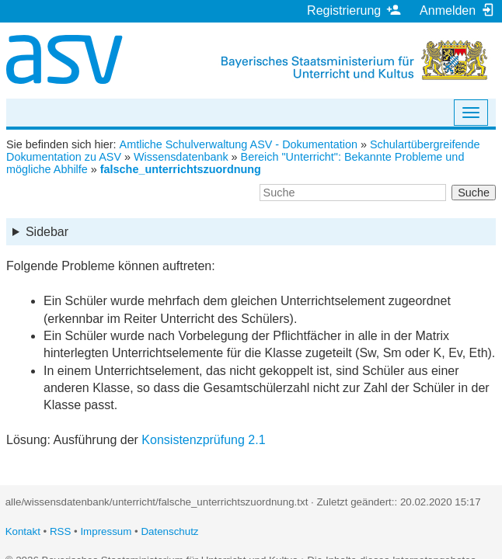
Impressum (105, 531)
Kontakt (22, 531)
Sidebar (47, 231)
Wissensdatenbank (181, 157)
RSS (60, 531)
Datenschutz (169, 531)
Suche (474, 192)
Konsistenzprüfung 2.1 (203, 439)
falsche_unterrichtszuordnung (180, 169)
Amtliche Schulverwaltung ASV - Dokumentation (238, 144)
